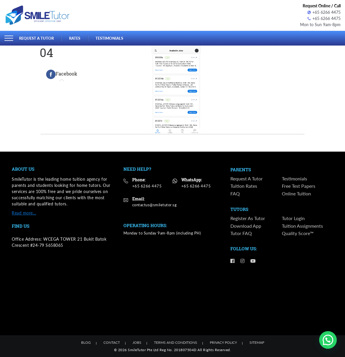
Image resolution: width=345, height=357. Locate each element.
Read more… (24, 212)
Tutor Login (293, 218)
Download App (245, 226)
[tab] (61, 74)
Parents (240, 170)
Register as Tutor (247, 218)
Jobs (137, 342)
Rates (74, 38)
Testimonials (109, 38)
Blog (86, 342)
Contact (111, 342)
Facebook (61, 74)
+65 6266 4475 (324, 12)
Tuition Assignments (302, 226)
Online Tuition (296, 193)
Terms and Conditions (175, 342)
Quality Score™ (298, 233)
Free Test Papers (298, 186)
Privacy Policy (223, 342)
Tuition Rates (243, 186)
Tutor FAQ (241, 233)
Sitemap (256, 342)
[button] (328, 340)
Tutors (239, 209)
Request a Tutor (36, 38)
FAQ (235, 193)
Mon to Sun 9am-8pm (320, 24)
